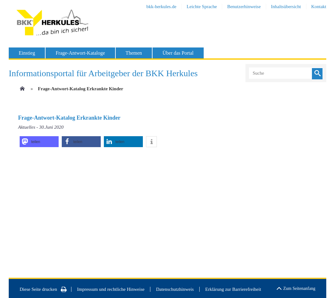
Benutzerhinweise (243, 6)
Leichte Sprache (202, 6)
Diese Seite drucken (43, 289)
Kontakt (318, 6)
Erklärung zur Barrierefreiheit (233, 289)
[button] (39, 141)
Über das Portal (178, 53)
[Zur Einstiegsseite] (22, 90)
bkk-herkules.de (161, 6)
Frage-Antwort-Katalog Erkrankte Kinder (80, 88)
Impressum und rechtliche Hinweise (110, 289)
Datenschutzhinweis (175, 289)
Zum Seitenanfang (295, 287)
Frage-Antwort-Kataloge (80, 53)
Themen (134, 53)
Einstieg (27, 53)
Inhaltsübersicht (286, 6)
